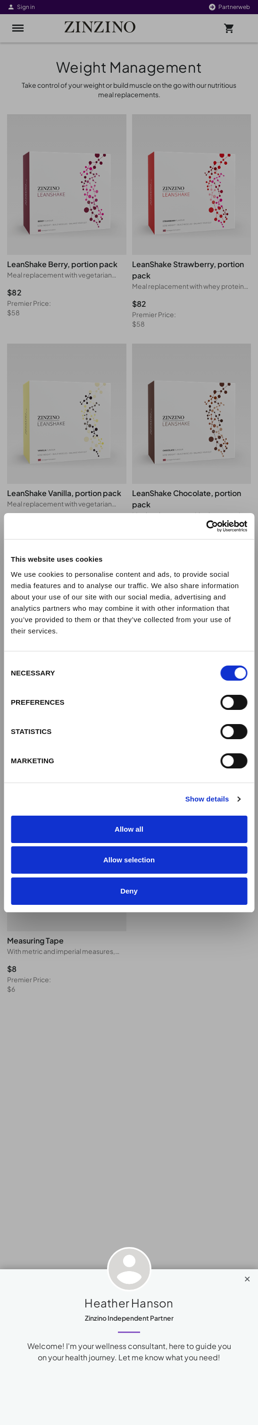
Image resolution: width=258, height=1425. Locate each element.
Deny (129, 891)
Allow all (129, 829)
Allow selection (129, 860)
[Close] (247, 1277)
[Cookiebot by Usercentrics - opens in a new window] (206, 526)
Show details (207, 799)
